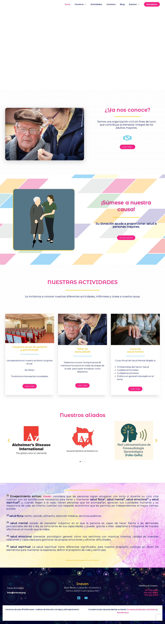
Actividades (99, 4)
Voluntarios (151, 609)
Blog (123, 4)
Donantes (131, 609)
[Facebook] (78, 598)
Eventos (133, 4)
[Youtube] (86, 598)
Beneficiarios (123, 613)
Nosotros (82, 4)
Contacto (113, 4)
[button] (152, 4)
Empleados (141, 609)
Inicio (72, 4)
